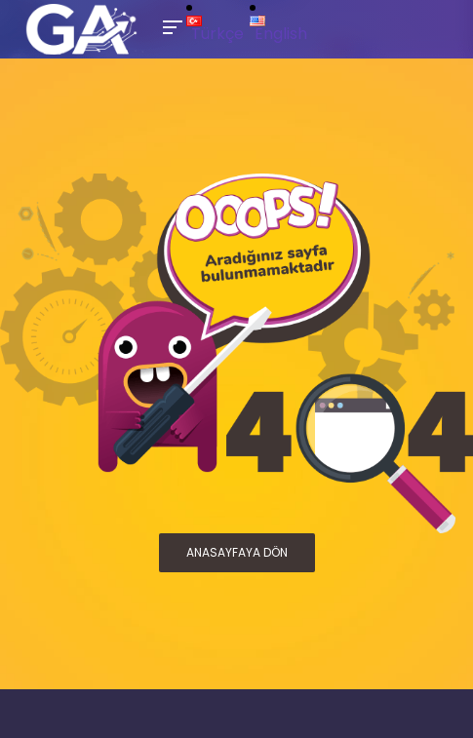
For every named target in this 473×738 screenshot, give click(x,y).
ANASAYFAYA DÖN (237, 552)
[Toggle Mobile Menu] (170, 26)
